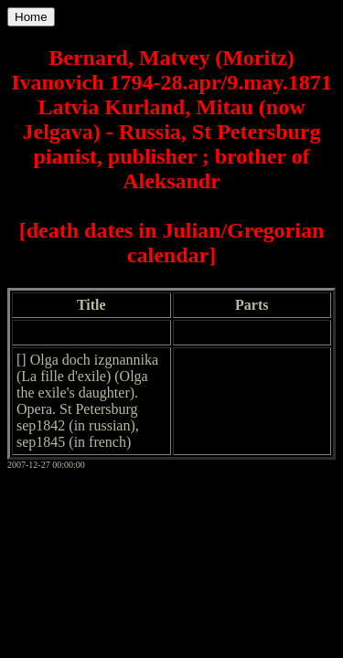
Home (31, 17)
